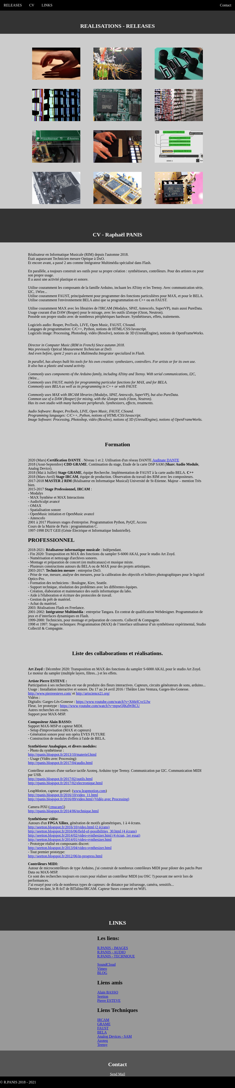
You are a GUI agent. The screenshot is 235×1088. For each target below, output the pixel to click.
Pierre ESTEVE (109, 1001)
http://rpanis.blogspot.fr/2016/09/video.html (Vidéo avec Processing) (78, 799)
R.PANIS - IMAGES (112, 948)
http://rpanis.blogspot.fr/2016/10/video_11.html (63, 795)
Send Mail (117, 1074)
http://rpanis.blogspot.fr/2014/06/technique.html (63, 811)
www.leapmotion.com (89, 791)
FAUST (103, 1028)
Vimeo (102, 969)
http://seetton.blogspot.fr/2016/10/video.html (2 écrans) (68, 827)
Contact (225, 5)
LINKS (47, 5)
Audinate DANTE (165, 460)
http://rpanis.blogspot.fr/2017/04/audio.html (60, 763)
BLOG (102, 973)
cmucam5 (57, 807)
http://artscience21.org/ (93, 693)
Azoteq (102, 1041)
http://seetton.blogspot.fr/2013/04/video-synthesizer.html (70, 848)
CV (31, 5)
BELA (102, 1032)
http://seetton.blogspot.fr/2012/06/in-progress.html (65, 856)
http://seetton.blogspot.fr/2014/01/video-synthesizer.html (70, 839)
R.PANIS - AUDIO (111, 952)
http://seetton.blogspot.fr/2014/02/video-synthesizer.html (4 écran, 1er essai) (84, 835)
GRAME (104, 1024)
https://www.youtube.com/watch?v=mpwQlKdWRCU (100, 706)
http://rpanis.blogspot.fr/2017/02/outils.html (60, 779)
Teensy (102, 1045)
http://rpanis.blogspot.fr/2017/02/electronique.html (65, 783)
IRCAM (103, 1020)
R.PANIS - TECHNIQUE (116, 956)
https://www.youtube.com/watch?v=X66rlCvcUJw (113, 702)
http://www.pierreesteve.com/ (49, 693)
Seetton (102, 996)
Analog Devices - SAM (114, 1036)
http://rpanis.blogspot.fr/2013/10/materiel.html (62, 754)
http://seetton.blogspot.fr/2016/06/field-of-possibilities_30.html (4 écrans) (82, 831)
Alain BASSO (107, 992)
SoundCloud (106, 964)
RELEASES (13, 5)
